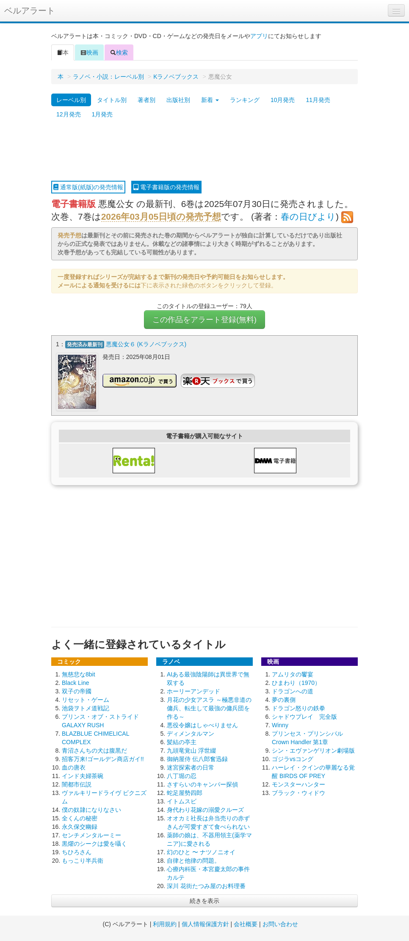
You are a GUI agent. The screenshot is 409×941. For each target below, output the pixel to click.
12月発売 (68, 114)
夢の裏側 (284, 699)
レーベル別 (71, 100)
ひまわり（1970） (296, 682)
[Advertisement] (204, 151)
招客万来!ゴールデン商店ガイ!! (103, 759)
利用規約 (165, 924)
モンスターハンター (298, 784)
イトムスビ (181, 801)
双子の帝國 (76, 691)
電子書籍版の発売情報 (166, 187)
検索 (119, 52)
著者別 (146, 100)
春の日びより (308, 216)
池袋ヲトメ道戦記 (85, 708)
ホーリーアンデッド (193, 691)
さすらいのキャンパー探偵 (202, 784)
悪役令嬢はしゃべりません (202, 725)
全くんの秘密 (79, 818)
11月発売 (318, 100)
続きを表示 (204, 900)
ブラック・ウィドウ (298, 792)
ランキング (245, 100)
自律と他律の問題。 (193, 860)
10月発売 (283, 100)
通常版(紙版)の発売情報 (88, 187)
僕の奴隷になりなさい (91, 809)
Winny (280, 725)
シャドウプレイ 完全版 (304, 716)
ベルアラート (29, 10)
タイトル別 (112, 100)
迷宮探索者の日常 (190, 767)
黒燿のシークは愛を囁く (94, 843)
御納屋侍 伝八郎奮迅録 (197, 759)
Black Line (75, 682)
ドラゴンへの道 (292, 691)
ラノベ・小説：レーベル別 (108, 76)
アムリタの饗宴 (292, 674)
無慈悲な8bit (78, 674)
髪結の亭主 (181, 742)
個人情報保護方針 (205, 924)
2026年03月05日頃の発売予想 (161, 216)
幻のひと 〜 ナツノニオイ (201, 852)
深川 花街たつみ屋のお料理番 (206, 886)
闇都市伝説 (76, 784)
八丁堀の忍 (181, 776)
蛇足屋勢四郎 (184, 792)
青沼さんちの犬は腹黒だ (94, 750)
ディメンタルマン (190, 733)
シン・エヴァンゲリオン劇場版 (313, 750)
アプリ (259, 36)
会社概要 (245, 924)
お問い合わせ (280, 924)
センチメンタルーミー (91, 835)
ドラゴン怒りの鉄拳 (298, 708)
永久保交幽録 (79, 826)
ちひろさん (76, 852)
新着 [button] (210, 100)
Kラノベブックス (176, 76)
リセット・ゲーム (85, 699)
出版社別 (178, 100)
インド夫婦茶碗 (82, 776)
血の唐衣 (74, 767)
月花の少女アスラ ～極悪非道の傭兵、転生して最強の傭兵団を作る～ (209, 708)
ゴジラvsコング (292, 759)
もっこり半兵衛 (82, 860)
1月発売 (102, 114)
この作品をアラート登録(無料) (204, 319)
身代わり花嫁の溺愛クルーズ (205, 809)
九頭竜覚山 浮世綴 (191, 750)
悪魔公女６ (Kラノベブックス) (146, 344)
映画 (89, 52)
